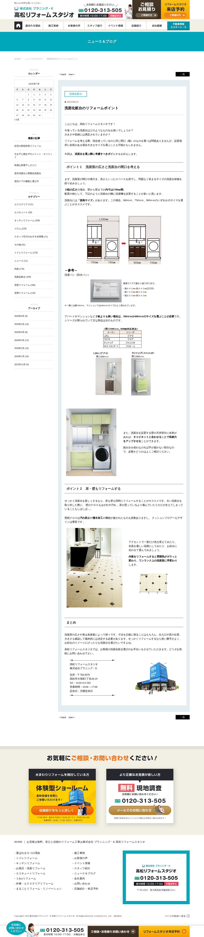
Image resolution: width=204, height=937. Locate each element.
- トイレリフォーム (25, 858)
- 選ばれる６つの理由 (27, 853)
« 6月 (16, 119)
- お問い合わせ (81, 883)
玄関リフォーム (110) (24, 293)
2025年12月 (21, 364)
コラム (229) (20, 228)
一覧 (182, 74)
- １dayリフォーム (25, 878)
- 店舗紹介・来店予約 (85, 888)
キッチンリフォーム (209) (27, 220)
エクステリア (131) (23, 204)
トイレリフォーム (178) (26, 252)
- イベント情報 (81, 863)
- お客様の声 (80, 858)
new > (72, 74)
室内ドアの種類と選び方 (26, 181)
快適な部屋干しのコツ (25, 165)
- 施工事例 (79, 853)
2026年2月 (21, 348)
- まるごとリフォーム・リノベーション (38, 888)
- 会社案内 (79, 878)
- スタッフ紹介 (81, 868)
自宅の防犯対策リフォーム (27, 146)
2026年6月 (21, 316)
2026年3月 (21, 340)
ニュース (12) (21, 261)
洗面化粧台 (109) (22, 277)
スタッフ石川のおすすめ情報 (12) (31, 236)
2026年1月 (21, 356)
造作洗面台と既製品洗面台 (27, 173)
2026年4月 (21, 332)
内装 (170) (19, 269)
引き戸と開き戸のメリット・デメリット (33, 155)
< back (62, 74)
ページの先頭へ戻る (175, 916)
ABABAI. (117, 916)
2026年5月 (21, 324)
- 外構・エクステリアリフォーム (34, 883)
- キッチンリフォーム (27, 863)
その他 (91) (19, 245)
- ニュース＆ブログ (84, 873)
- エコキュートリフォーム (30, 873)
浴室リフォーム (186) (24, 285)
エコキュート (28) (23, 212)
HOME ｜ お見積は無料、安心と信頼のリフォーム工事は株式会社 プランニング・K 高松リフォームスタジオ (79, 841)
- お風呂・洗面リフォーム (30, 868)
